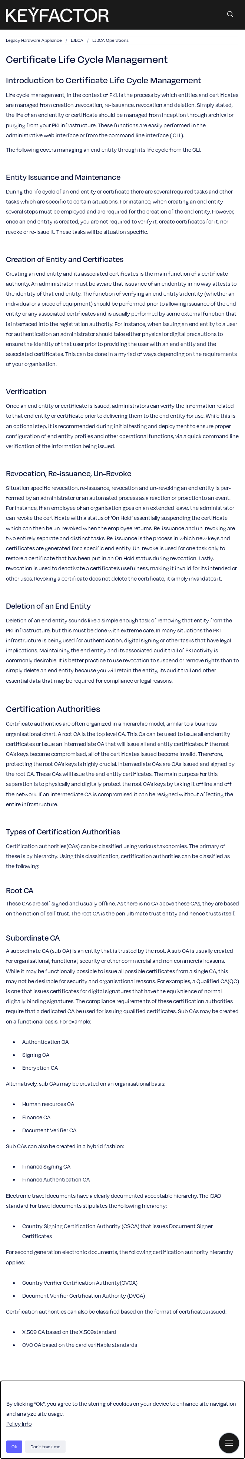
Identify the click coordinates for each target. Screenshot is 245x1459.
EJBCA (77, 40)
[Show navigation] (229, 1443)
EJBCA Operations (110, 40)
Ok (14, 1446)
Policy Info (19, 1423)
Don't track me (45, 1446)
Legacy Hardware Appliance (34, 40)
